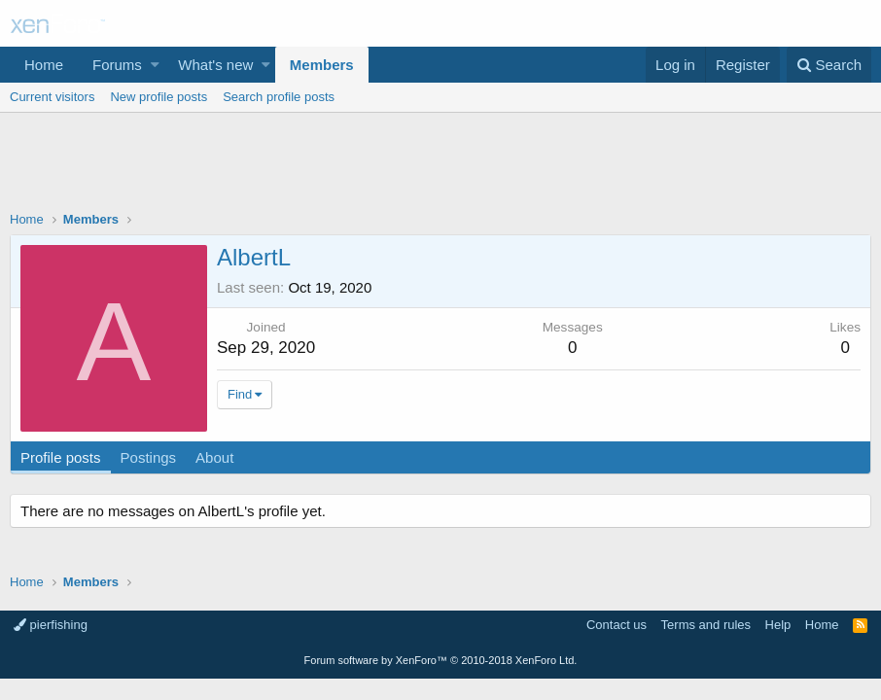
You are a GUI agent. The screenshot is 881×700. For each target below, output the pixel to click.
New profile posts (158, 96)
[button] (155, 65)
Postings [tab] (149, 457)
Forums (117, 64)
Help (778, 624)
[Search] (829, 65)
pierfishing (51, 624)
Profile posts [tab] (60, 457)
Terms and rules (706, 624)
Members (322, 64)
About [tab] (214, 457)
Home (43, 64)
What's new (215, 64)
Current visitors (52, 96)
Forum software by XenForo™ (441, 660)
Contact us (616, 624)
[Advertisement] (440, 166)
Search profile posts (279, 96)
